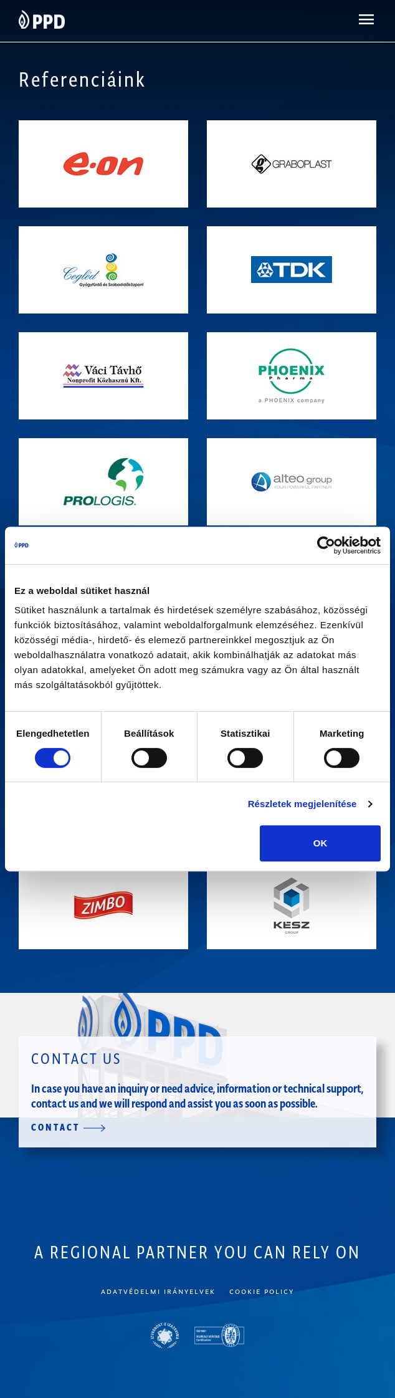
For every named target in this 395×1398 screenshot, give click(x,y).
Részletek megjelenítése (302, 803)
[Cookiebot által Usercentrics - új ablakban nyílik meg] (326, 545)
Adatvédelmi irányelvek (158, 1291)
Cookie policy (261, 1291)
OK (320, 843)
